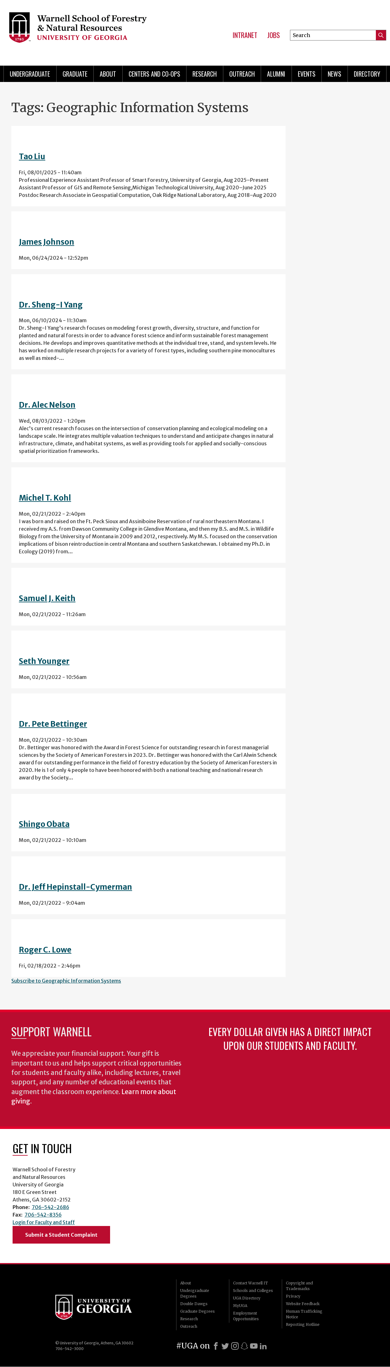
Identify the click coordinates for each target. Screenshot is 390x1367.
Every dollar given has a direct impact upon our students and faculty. (290, 1038)
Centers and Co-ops (154, 74)
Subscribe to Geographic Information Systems (66, 981)
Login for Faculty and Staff (44, 1222)
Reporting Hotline (303, 1324)
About (108, 74)
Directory (367, 74)
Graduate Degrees (197, 1311)
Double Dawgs (194, 1303)
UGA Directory (246, 1298)
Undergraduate (30, 74)
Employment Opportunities (246, 1316)
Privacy (293, 1296)
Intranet (244, 35)
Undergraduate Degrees (194, 1293)
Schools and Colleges (253, 1290)
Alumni (276, 74)
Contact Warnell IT (250, 1283)
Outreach (242, 74)
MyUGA (240, 1305)
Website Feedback (303, 1303)
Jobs (273, 35)
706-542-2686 (50, 1207)
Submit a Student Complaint (61, 1235)
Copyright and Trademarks (299, 1286)
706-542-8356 (43, 1215)
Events (306, 74)
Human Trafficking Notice (304, 1314)
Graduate (75, 74)
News (334, 74)
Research (204, 74)
